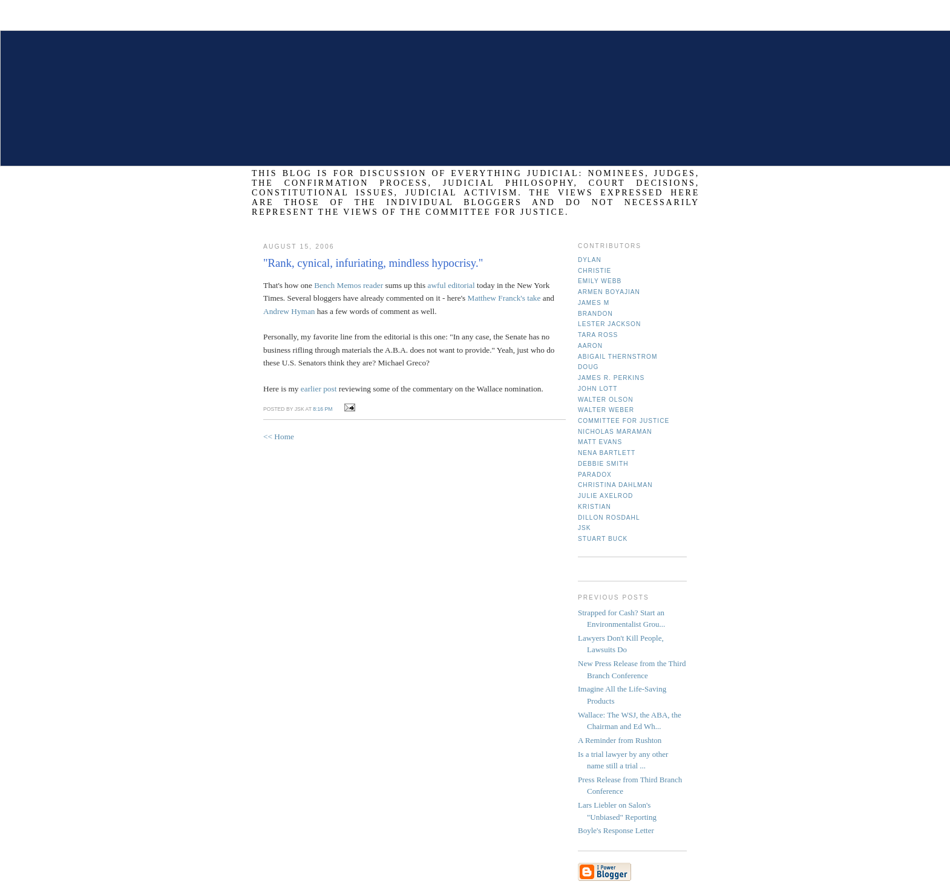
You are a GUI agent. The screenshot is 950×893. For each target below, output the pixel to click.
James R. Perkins (611, 378)
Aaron (590, 345)
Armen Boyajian (609, 292)
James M (593, 302)
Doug (588, 367)
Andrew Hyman (289, 311)
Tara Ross (598, 335)
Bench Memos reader (348, 285)
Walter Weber (606, 410)
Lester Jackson (609, 324)
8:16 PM (322, 409)
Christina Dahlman (615, 485)
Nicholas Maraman (615, 431)
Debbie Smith (603, 463)
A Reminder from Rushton (619, 740)
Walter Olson (606, 399)
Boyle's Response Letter (616, 830)
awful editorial (451, 285)
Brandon (595, 313)
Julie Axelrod (605, 495)
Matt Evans (600, 442)
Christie (594, 270)
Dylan (589, 260)
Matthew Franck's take (504, 298)
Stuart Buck (602, 538)
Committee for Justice (623, 420)
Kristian (594, 506)
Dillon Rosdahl (609, 517)
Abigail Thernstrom (617, 356)
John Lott (597, 388)
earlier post (319, 388)
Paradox (595, 474)
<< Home (278, 436)
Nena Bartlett (606, 453)
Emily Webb (599, 281)
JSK (584, 528)
